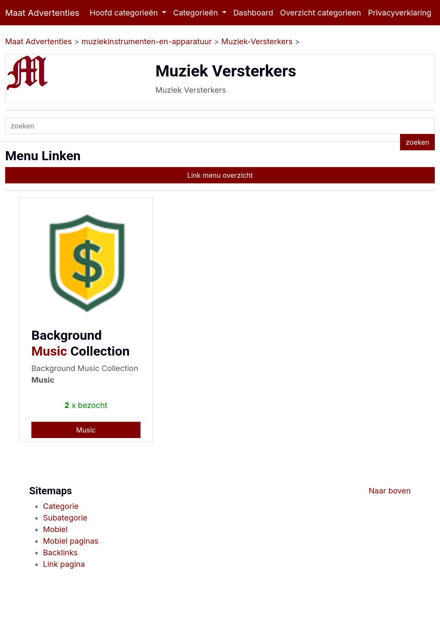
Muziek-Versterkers (257, 41)
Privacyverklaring (399, 12)
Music (49, 351)
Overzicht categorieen (320, 12)
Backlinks (60, 552)
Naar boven (390, 490)
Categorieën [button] (196, 12)
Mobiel (55, 529)
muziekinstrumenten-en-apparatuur (146, 41)
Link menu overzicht (220, 175)
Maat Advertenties (42, 13)
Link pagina (64, 564)
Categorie (61, 506)
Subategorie (65, 517)
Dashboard (253, 12)
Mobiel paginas (70, 540)
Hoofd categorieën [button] (125, 12)
